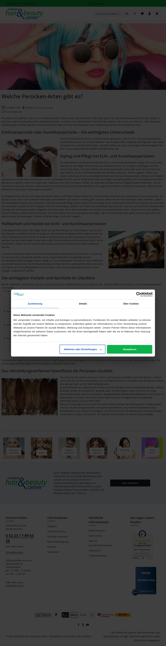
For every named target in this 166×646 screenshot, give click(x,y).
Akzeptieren (129, 349)
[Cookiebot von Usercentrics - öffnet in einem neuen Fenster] (139, 294)
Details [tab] (83, 303)
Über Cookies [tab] (131, 303)
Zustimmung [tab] (35, 303)
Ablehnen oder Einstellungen (83, 349)
